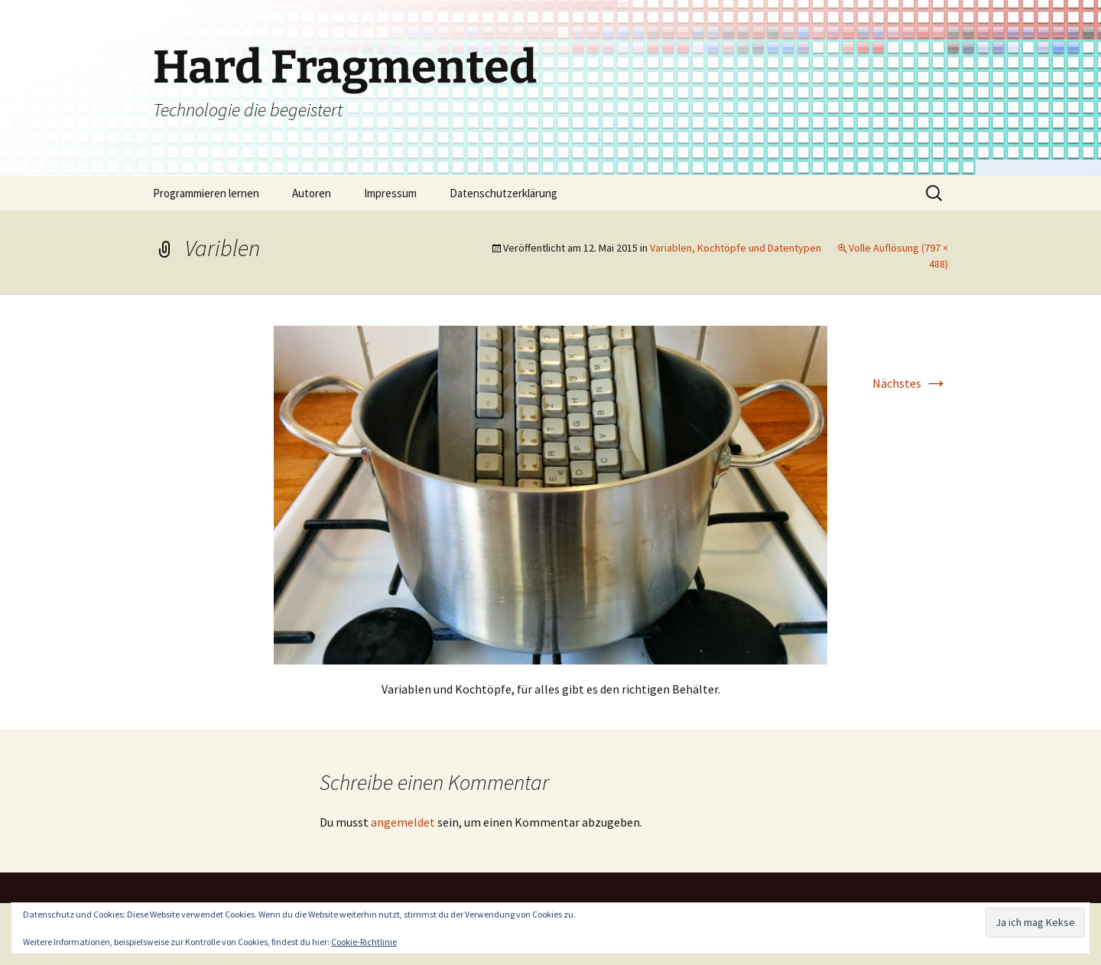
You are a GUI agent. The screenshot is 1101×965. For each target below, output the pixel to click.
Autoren (311, 193)
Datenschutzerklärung (503, 193)
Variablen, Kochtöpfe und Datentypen (735, 248)
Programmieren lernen (206, 193)
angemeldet (403, 822)
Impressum (390, 193)
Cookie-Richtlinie (364, 941)
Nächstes (910, 383)
